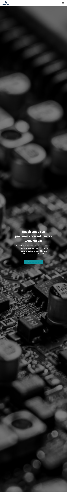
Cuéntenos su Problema (33, 262)
